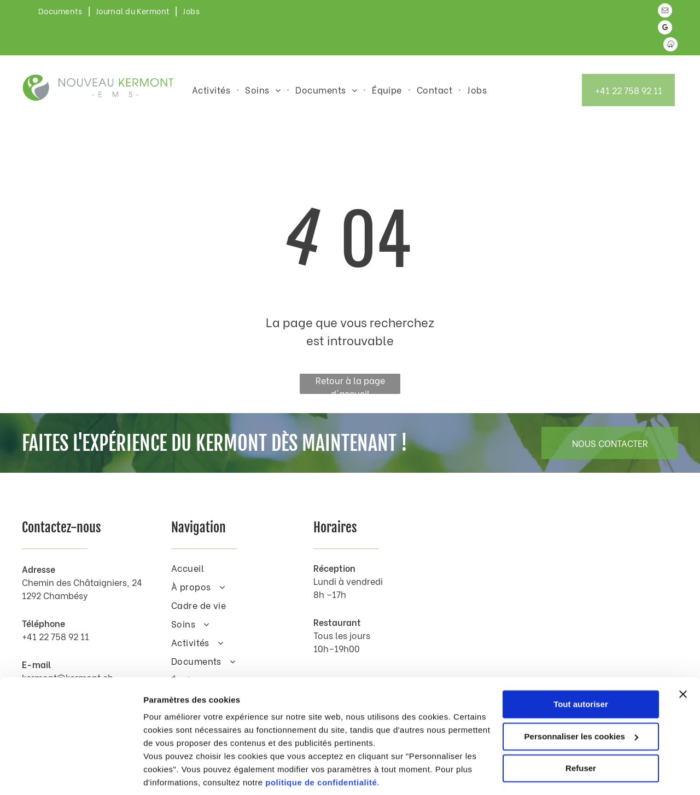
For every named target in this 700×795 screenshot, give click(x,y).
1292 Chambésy (55, 595)
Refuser (580, 729)
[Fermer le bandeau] (683, 655)
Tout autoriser (580, 665)
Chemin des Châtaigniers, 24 (82, 582)
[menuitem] (61, 10)
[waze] (670, 45)
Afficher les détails (180, 773)
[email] (665, 11)
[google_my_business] (665, 28)
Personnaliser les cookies (581, 696)
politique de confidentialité (321, 743)
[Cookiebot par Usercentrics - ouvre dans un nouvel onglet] (71, 773)
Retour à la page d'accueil (350, 384)
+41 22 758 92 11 (55, 636)
